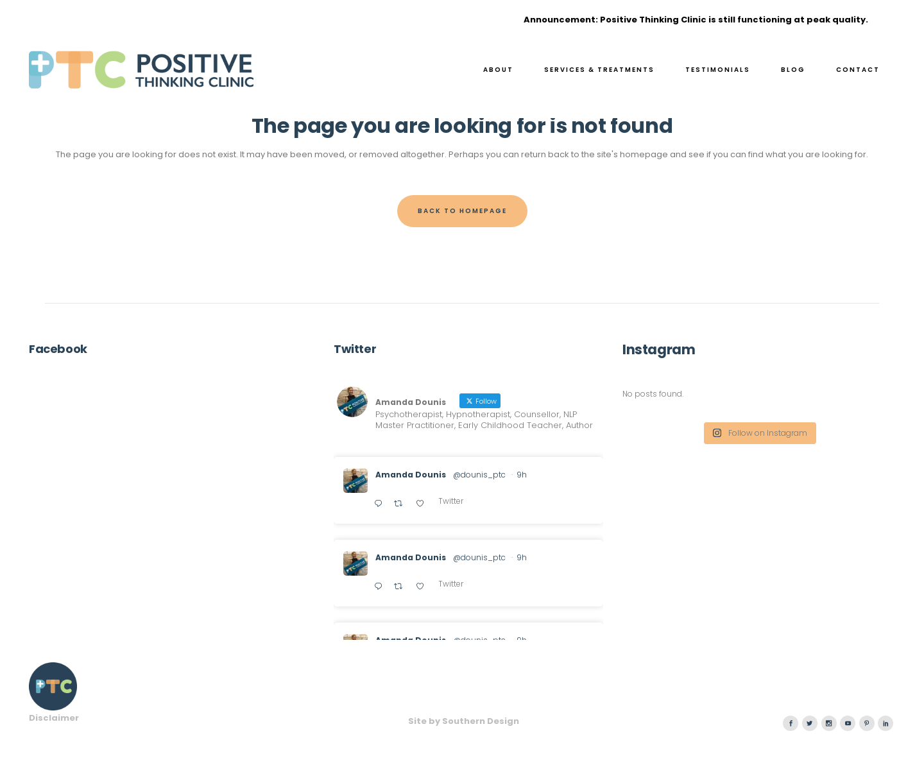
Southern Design (480, 721)
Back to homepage (462, 211)
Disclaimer (54, 718)
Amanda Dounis (410, 474)
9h (522, 474)
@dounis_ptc (479, 474)
